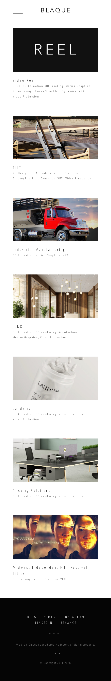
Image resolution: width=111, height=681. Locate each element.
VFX (82, 91)
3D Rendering (46, 332)
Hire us (55, 653)
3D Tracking (54, 86)
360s (16, 86)
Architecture (68, 332)
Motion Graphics (78, 86)
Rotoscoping (22, 91)
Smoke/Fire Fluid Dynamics (55, 91)
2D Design (21, 173)
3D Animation (33, 86)
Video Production (26, 96)
